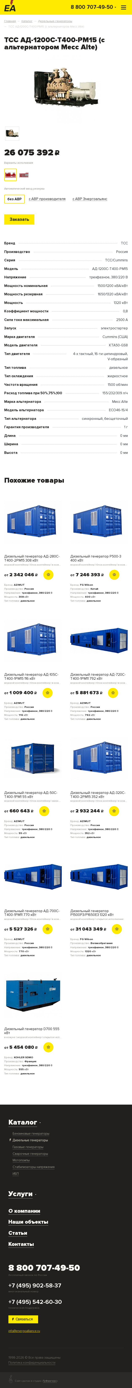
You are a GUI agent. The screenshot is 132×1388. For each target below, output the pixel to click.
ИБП (16, 1174)
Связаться (22, 1319)
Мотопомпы (21, 1160)
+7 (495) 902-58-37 (34, 1286)
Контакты (21, 1244)
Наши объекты (28, 1222)
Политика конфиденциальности (31, 1363)
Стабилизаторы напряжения (34, 1167)
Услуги (20, 1194)
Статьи (17, 1233)
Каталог (22, 1122)
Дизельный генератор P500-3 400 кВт (99, 560)
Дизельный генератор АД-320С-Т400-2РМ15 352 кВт (99, 797)
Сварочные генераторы (30, 1154)
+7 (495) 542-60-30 (35, 1302)
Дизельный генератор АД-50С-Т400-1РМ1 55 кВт (33, 797)
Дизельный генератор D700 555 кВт (33, 1033)
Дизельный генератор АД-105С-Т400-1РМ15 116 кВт (33, 678)
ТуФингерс (50, 1381)
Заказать (19, 219)
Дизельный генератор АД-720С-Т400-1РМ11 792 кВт (99, 678)
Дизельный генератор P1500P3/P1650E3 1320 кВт (99, 915)
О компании (24, 1211)
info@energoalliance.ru (24, 1331)
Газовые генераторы (28, 1147)
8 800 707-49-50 (92, 7)
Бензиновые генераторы (31, 1134)
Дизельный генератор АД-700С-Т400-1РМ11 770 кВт (33, 915)
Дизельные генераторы (30, 1140)
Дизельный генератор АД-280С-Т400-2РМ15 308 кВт (33, 560)
